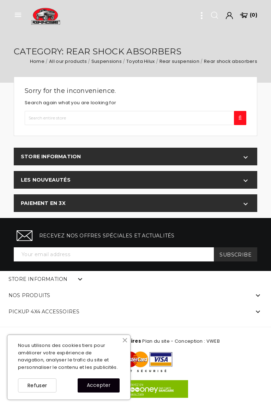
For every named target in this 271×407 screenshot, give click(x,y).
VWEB (213, 341)
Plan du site (156, 341)
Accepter (98, 385)
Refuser (37, 385)
